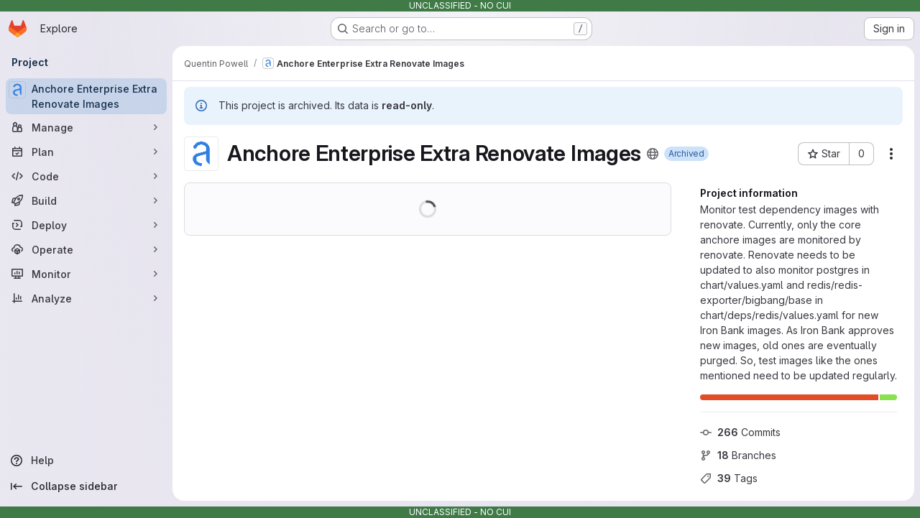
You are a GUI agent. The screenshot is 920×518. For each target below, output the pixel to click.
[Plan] (86, 151)
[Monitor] (86, 273)
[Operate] (86, 249)
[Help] (86, 460)
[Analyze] (86, 298)
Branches (738, 455)
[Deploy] (86, 224)
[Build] (86, 200)
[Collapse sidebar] (86, 486)
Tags (729, 478)
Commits (740, 432)
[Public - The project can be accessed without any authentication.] (652, 153)
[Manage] (86, 127)
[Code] (86, 176)
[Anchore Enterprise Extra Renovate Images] (86, 96)
